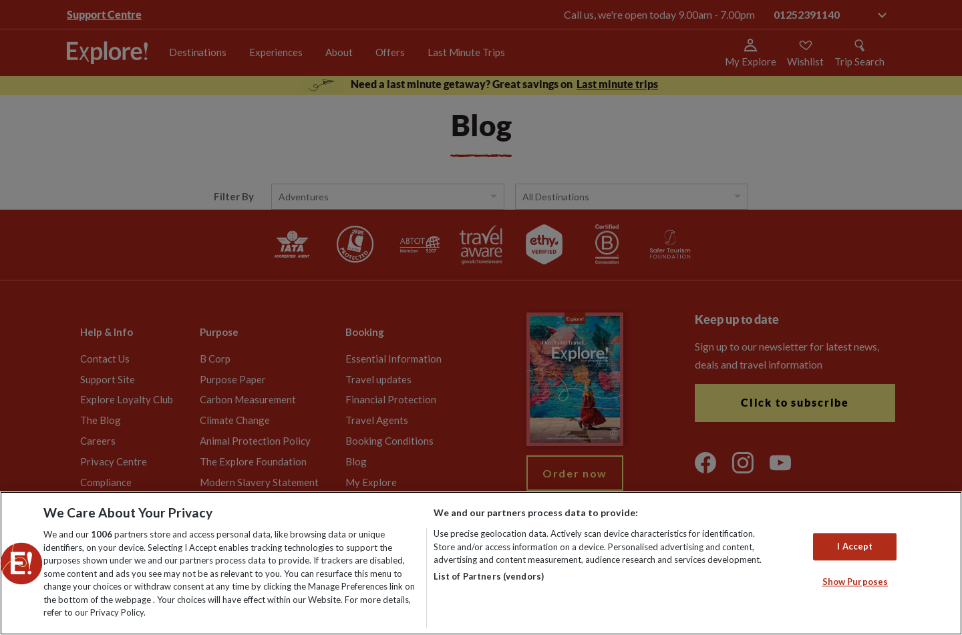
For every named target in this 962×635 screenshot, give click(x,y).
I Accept (854, 546)
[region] (481, 563)
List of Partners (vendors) (489, 576)
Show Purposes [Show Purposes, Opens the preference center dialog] (855, 582)
